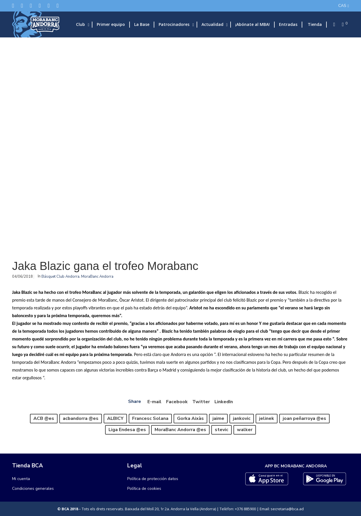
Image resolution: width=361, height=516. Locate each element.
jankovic (241, 418)
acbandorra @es (80, 418)
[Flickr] (49, 5)
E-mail (154, 402)
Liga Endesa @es (127, 429)
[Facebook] (22, 5)
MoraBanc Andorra (97, 276)
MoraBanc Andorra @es (180, 429)
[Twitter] (13, 5)
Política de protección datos (152, 478)
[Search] (332, 24)
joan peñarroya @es (304, 418)
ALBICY (115, 418)
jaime (218, 418)
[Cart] (341, 24)
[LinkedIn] (40, 5)
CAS (342, 5)
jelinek (266, 418)
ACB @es (43, 418)
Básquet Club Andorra (60, 276)
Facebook (177, 402)
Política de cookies (144, 488)
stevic (221, 429)
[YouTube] (58, 5)
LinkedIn (223, 402)
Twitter (201, 402)
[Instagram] (31, 5)
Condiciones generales (33, 488)
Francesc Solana (150, 418)
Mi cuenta (21, 478)
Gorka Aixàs (190, 418)
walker (244, 429)
